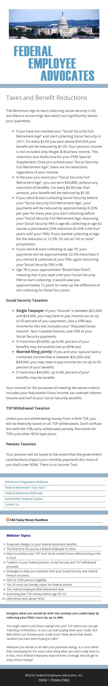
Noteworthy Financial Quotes (24, 499)
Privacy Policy (60, 680)
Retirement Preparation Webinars (26, 482)
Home (43, 680)
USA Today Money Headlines (29, 520)
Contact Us (12, 504)
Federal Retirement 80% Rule (24, 493)
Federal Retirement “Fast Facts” (25, 487)
